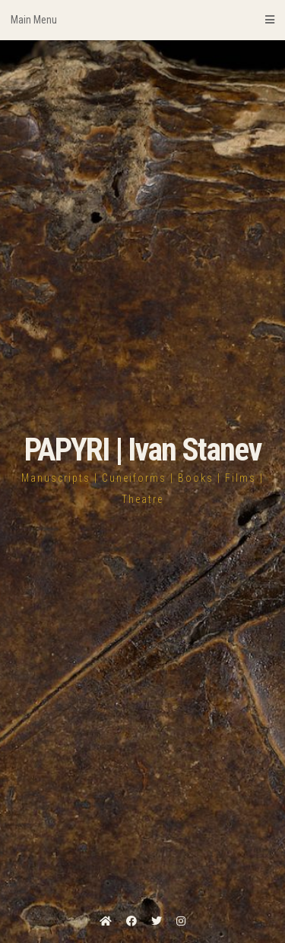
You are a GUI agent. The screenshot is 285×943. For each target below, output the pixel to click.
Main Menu (142, 20)
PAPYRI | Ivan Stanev (142, 449)
